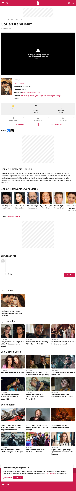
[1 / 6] (6, 201)
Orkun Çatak (36, 93)
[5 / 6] (59, 201)
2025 (15, 83)
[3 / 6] (33, 201)
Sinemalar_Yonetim (13, 216)
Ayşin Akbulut (44, 96)
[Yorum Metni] (40, 265)
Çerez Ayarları (7, 477)
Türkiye (21, 83)
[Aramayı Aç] (7, 3)
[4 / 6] (46, 201)
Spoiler (10, 274)
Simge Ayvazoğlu (55, 96)
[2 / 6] (19, 201)
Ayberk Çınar (34, 96)
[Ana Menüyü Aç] (3, 3)
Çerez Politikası (50, 473)
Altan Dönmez (27, 93)
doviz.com (4, 487)
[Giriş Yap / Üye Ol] (69, 3)
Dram (16, 79)
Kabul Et (18, 477)
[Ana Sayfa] (38, 3)
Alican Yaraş (25, 96)
